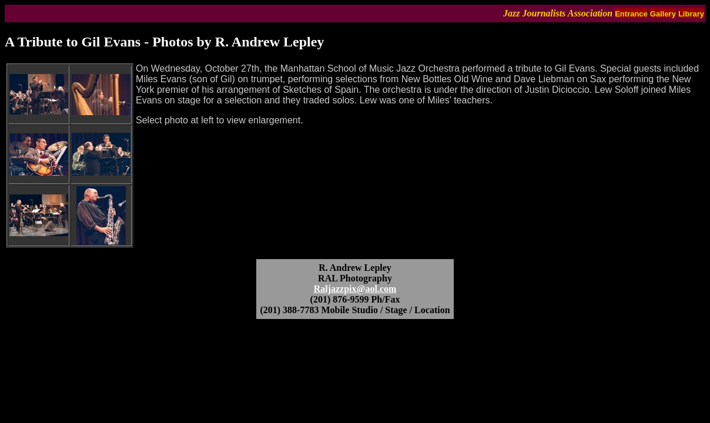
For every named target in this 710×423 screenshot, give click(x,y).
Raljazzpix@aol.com (355, 289)
